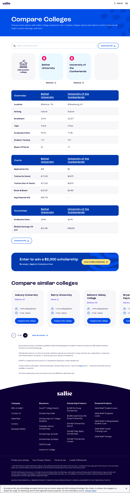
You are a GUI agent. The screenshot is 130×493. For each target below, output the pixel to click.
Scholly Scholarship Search (76, 424)
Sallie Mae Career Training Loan (103, 430)
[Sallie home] (65, 395)
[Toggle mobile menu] (126, 3)
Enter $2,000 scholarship (94, 262)
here (81, 366)
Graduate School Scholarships (46, 427)
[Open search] (118, 3)
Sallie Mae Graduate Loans (104, 414)
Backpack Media (18, 429)
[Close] (126, 488)
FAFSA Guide (45, 444)
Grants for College (47, 449)
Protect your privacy (20, 460)
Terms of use (60, 460)
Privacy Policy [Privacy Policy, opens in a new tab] (90, 491)
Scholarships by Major (49, 439)
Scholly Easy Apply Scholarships (75, 432)
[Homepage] (7, 3)
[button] (78, 460)
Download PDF (107, 46)
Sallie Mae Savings (103, 436)
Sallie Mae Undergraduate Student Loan (106, 422)
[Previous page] (13, 335)
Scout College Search (49, 408)
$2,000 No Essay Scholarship (74, 409)
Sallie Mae (15, 418)
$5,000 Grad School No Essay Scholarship (77, 417)
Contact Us (16, 413)
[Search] (54, 46)
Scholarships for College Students (49, 419)
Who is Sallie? (17, 408)
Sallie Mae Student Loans (106, 408)
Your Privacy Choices (42, 460)
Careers (14, 424)
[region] (65, 489)
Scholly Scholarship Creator (76, 440)
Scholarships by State (48, 434)
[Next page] (25, 335)
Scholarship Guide (47, 413)
